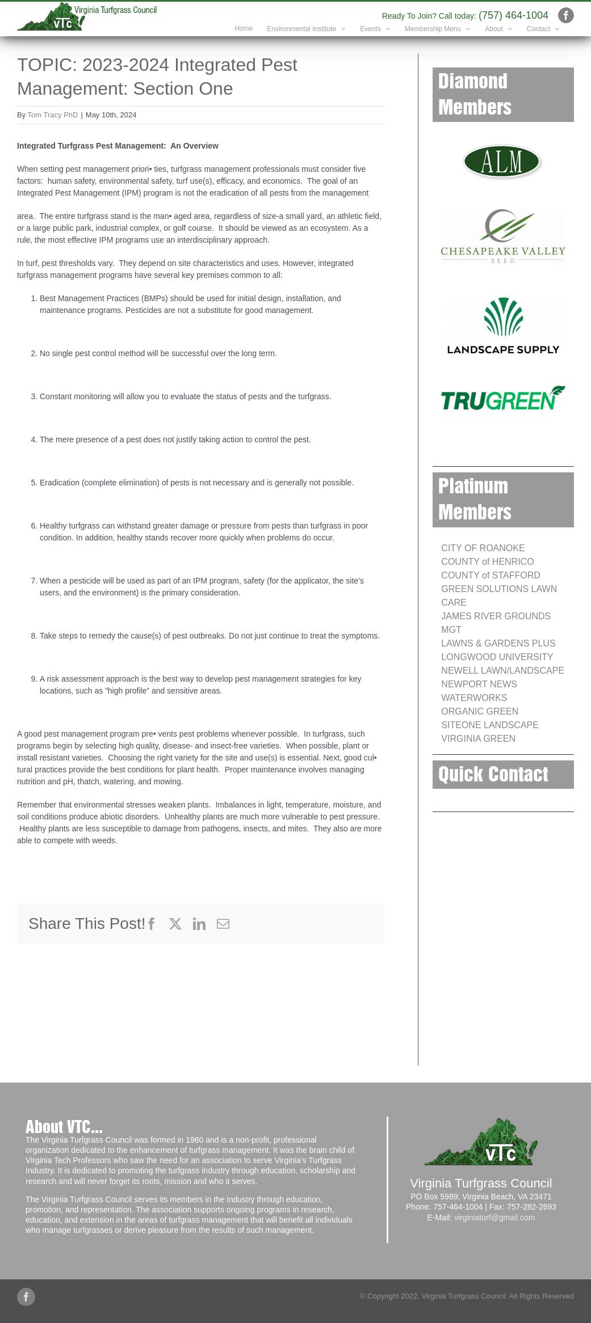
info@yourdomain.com (347, 15)
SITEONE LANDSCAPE (490, 725)
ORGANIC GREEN (479, 711)
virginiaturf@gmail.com (494, 1217)
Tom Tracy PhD (53, 115)
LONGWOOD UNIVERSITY (497, 657)
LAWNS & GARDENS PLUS (498, 643)
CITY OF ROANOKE (483, 548)
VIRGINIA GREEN (478, 738)
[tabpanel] (200, 505)
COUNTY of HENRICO (487, 562)
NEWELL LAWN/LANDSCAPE (502, 670)
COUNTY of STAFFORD (490, 575)
